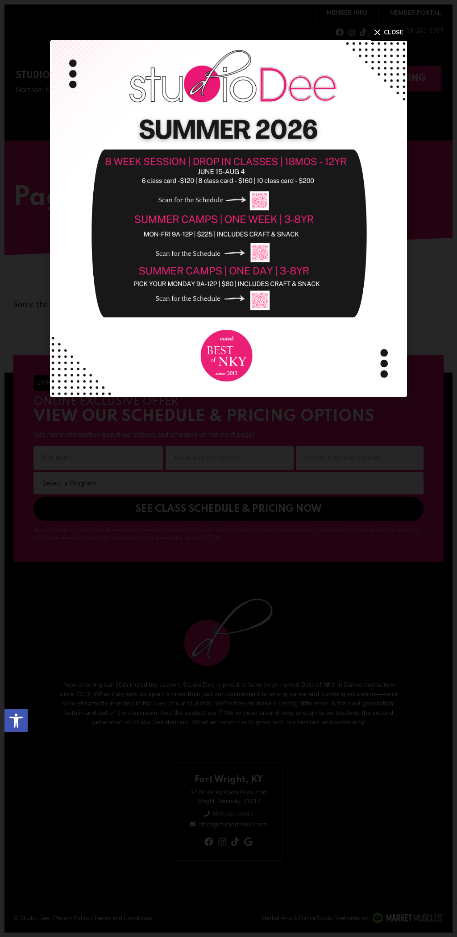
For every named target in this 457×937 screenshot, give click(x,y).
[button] (16, 720)
